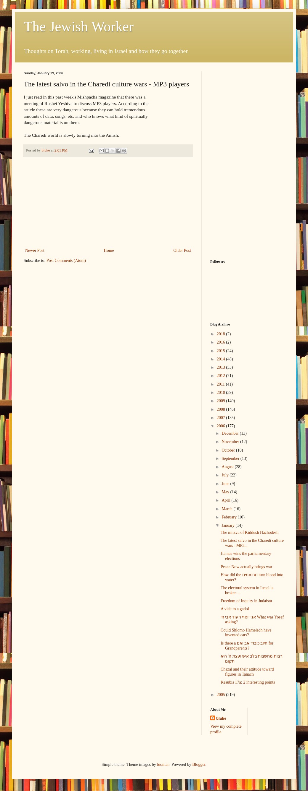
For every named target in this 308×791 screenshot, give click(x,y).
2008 (221, 409)
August (228, 467)
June (226, 483)
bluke (221, 718)
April (226, 500)
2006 (221, 426)
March (227, 509)
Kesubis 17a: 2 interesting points (248, 682)
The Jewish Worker (79, 26)
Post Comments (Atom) (66, 260)
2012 (221, 375)
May (226, 492)
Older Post (182, 250)
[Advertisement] (108, 202)
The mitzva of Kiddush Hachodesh (249, 532)
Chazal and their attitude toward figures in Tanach (247, 671)
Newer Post (34, 250)
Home (109, 250)
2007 (221, 417)
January (228, 525)
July (226, 475)
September (231, 458)
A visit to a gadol (235, 609)
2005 (221, 694)
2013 (221, 367)
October (229, 450)
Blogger (198, 764)
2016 (221, 342)
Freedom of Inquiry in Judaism (246, 601)
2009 (221, 401)
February (230, 517)
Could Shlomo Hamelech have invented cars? (246, 632)
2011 (221, 384)
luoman (163, 764)
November (231, 441)
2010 (221, 392)
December (231, 433)
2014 (221, 359)
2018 (221, 334)
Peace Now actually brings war (246, 567)
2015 (221, 351)
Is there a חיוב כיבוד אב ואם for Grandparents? (247, 645)
